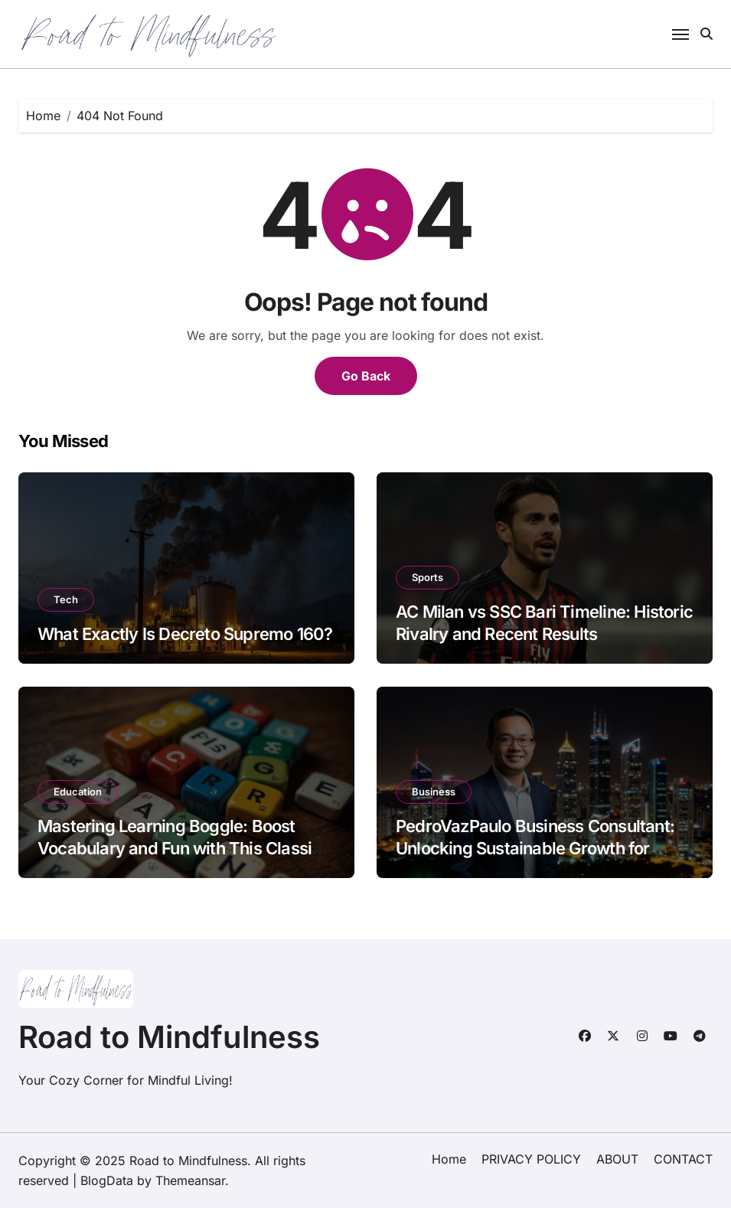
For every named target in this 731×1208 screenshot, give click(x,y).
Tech (66, 599)
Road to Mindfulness (169, 1037)
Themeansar (190, 1180)
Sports (427, 577)
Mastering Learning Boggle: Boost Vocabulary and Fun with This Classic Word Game (179, 848)
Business (433, 791)
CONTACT (683, 1159)
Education (78, 791)
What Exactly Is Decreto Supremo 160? (185, 634)
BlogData (106, 1180)
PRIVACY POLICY (531, 1159)
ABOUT (617, 1159)
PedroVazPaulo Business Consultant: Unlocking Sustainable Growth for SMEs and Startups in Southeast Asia (535, 848)
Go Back (365, 376)
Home (449, 1159)
